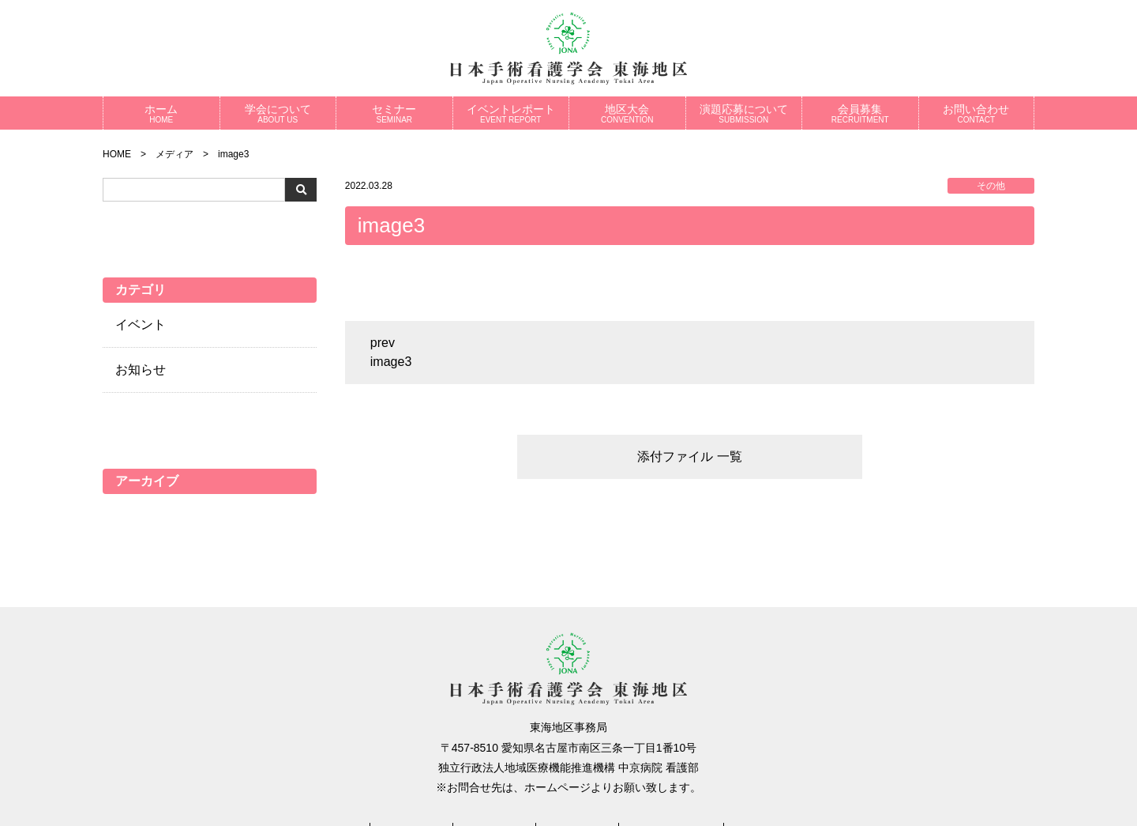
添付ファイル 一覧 (689, 456)
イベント (140, 324)
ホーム (161, 113)
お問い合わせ (976, 113)
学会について (278, 113)
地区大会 (627, 113)
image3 (390, 361)
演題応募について (744, 113)
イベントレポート (511, 113)
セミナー (394, 113)
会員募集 (860, 113)
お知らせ (140, 369)
